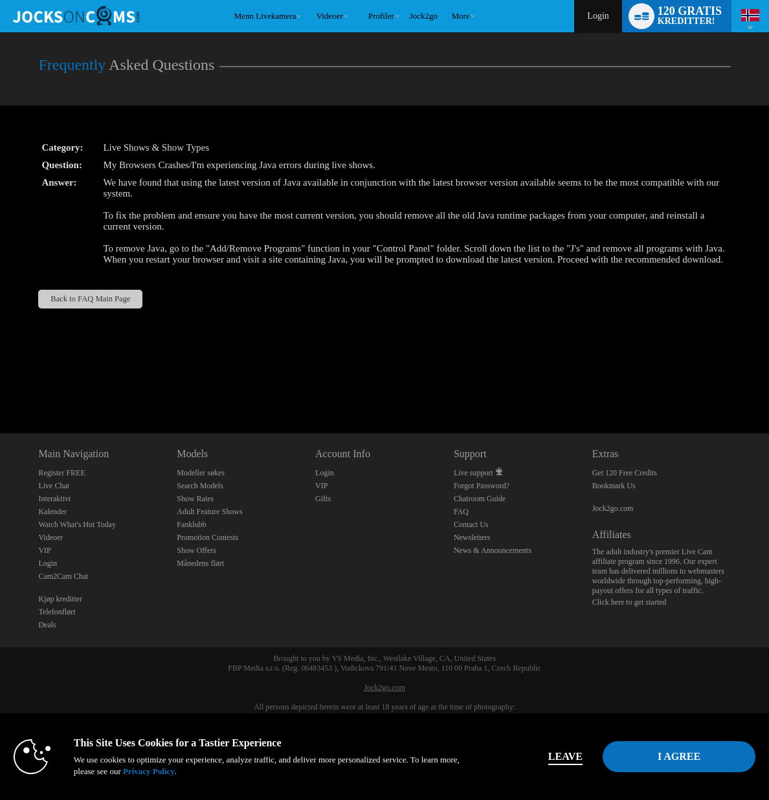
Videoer (330, 16)
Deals (47, 624)
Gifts (323, 498)
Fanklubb (191, 524)
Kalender (52, 511)
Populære (310, 0)
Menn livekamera (265, 16)
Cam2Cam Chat (63, 576)
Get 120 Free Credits (624, 472)
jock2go (424, 16)
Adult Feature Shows (209, 511)
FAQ (461, 511)
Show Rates (195, 498)
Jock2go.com (613, 508)
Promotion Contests (207, 537)
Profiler (381, 16)
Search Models (200, 485)
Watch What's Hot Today (77, 524)
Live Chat (53, 485)
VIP (44, 550)
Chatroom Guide (480, 498)
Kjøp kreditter (60, 598)
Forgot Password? (481, 485)
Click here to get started (629, 602)
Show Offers (196, 550)
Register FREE (61, 472)
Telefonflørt (56, 611)
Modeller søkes (201, 472)
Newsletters (472, 537)
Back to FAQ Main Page (90, 298)
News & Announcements (492, 550)
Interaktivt (54, 498)
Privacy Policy (149, 771)
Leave (565, 756)
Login (597, 16)
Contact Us (471, 524)
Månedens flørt (200, 563)
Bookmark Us (614, 485)
